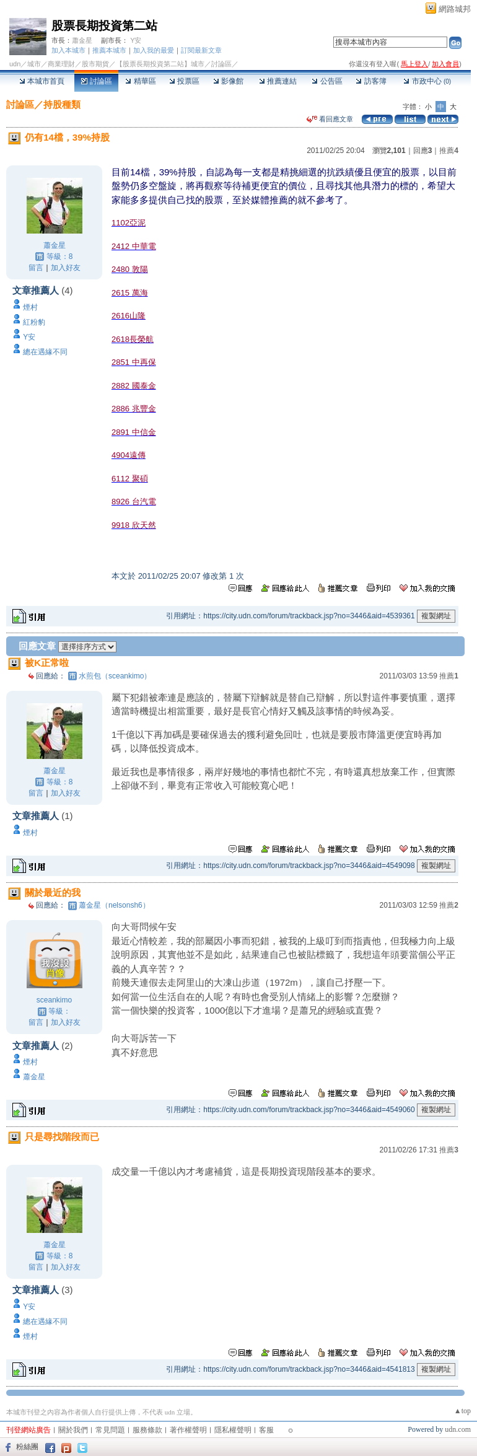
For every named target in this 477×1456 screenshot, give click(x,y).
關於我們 (73, 1430)
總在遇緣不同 (45, 352)
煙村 (30, 307)
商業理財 (61, 64)
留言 (35, 267)
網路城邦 (455, 9)
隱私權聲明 (233, 1430)
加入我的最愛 (153, 50)
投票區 (184, 81)
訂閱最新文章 (201, 50)
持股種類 (62, 104)
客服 (266, 1430)
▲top (462, 1410)
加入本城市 (68, 50)
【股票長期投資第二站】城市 (160, 64)
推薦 (448, 150)
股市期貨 (95, 64)
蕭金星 (82, 40)
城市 (34, 64)
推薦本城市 (109, 50)
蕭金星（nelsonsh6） (114, 905)
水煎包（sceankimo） (115, 676)
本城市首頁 (41, 81)
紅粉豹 (34, 322)
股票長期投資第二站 (104, 25)
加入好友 (66, 267)
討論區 (96, 81)
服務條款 (147, 1430)
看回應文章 (330, 119)
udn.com (458, 1429)
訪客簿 (371, 81)
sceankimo (54, 1000)
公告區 (327, 81)
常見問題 (110, 1430)
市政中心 (427, 81)
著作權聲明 (188, 1430)
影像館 (228, 81)
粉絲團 (27, 1446)
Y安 (135, 40)
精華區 (140, 81)
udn (14, 64)
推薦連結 (278, 81)
